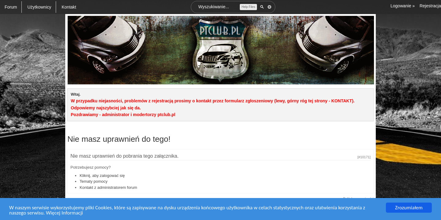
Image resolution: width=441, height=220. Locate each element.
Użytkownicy (39, 7)
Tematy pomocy (93, 181)
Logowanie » (402, 5)
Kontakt (69, 7)
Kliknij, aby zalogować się (102, 175)
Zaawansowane (269, 7)
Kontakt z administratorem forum (108, 187)
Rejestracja (430, 5)
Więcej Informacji (64, 213)
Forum (11, 7)
